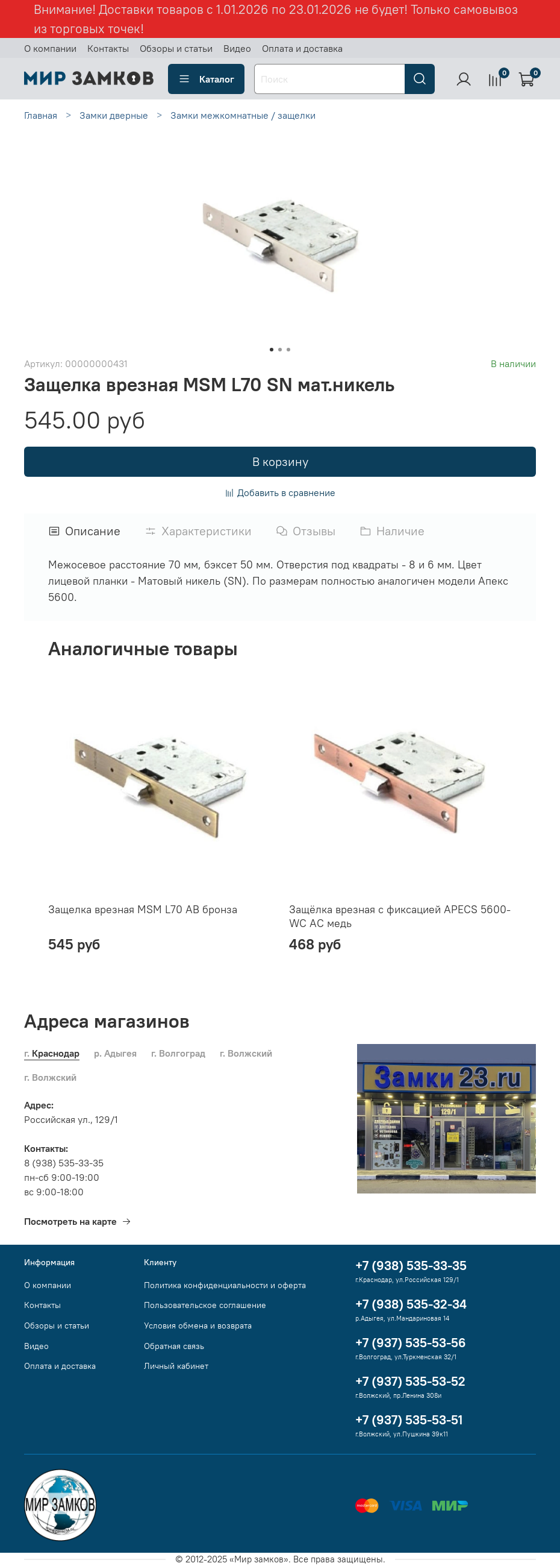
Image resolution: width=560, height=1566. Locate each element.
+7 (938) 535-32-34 (411, 1304)
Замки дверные (113, 115)
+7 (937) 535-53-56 (410, 1343)
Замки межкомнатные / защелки (243, 115)
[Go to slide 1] (271, 349)
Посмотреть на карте (77, 1221)
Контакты (108, 48)
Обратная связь (174, 1346)
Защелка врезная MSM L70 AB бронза (142, 909)
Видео (237, 48)
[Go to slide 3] (288, 349)
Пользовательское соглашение (205, 1305)
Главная (40, 115)
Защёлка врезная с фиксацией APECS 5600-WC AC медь (400, 916)
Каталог (206, 79)
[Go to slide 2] (280, 349)
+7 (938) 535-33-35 (411, 1265)
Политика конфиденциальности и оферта (225, 1285)
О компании (50, 48)
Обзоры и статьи (176, 48)
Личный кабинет (176, 1365)
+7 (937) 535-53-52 (410, 1381)
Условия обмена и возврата (198, 1325)
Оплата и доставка (302, 48)
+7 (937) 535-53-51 (408, 1420)
